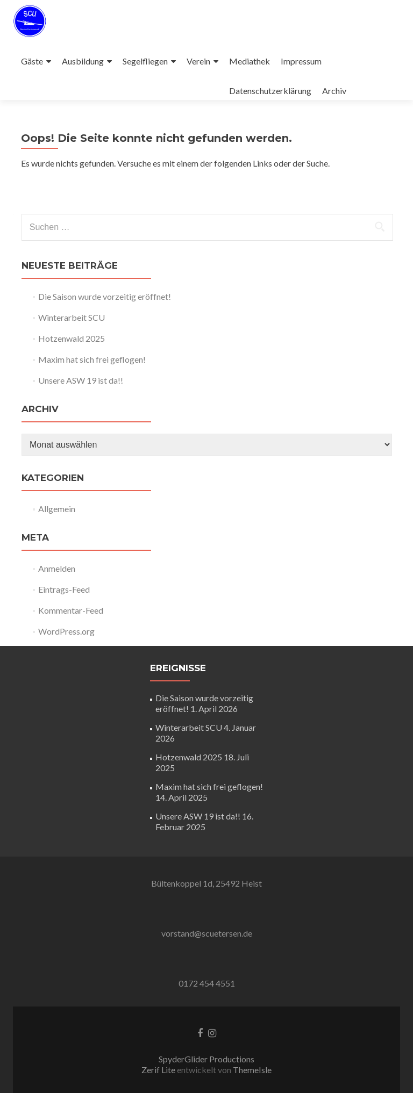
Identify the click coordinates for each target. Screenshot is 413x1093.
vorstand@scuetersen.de (206, 933)
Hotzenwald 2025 (71, 338)
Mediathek (249, 61)
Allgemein (56, 509)
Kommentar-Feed (70, 610)
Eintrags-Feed (64, 589)
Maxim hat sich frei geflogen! (92, 359)
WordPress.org (66, 631)
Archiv (334, 90)
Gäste (32, 61)
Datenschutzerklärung (270, 90)
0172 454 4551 (207, 983)
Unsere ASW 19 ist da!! (80, 380)
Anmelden (56, 568)
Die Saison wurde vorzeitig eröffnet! (104, 296)
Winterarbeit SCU (71, 317)
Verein (198, 61)
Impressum (301, 61)
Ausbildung (83, 61)
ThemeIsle (252, 1070)
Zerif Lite (159, 1070)
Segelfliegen (145, 61)
